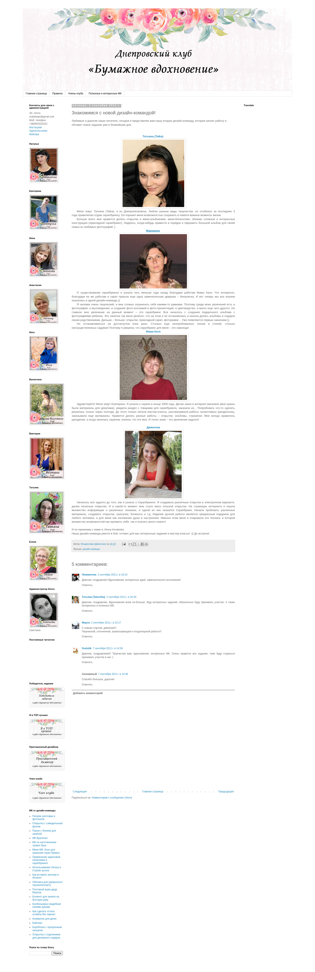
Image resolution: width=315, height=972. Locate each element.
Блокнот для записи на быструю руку (45, 898)
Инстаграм (35, 127)
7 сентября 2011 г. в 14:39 (108, 648)
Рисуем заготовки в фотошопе (43, 818)
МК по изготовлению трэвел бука (44, 844)
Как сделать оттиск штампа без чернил (43, 913)
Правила (57, 93)
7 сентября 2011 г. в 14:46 (113, 674)
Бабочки (37, 922)
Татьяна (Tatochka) (93, 596)
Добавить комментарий (88, 693)
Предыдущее (226, 791)
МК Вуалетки (39, 838)
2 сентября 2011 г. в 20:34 (121, 596)
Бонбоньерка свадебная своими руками (46, 905)
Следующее (80, 791)
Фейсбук (34, 134)
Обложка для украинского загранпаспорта (47, 884)
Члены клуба (75, 93)
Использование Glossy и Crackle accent (46, 869)
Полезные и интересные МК (105, 93)
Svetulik (86, 648)
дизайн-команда (91, 549)
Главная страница (36, 93)
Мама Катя (153, 331)
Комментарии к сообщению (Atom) (112, 797)
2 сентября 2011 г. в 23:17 (106, 622)
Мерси (86, 622)
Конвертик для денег (44, 918)
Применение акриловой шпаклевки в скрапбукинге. (46, 860)
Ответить (87, 585)
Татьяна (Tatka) (153, 136)
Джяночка (153, 427)
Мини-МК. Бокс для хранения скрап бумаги (46, 851)
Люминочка (89, 574)
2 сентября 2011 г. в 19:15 (112, 574)
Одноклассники (38, 130)
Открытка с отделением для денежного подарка (46, 936)
